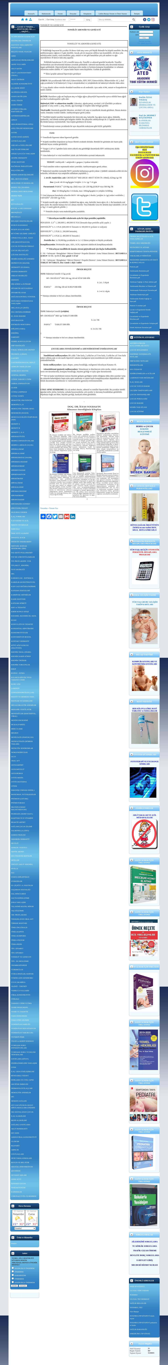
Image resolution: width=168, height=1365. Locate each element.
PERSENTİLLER (136, 365)
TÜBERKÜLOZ (17, 970)
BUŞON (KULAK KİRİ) (20, 229)
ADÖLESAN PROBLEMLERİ (22, 60)
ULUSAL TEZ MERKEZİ (139, 1299)
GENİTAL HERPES (18, 375)
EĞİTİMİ (144, 434)
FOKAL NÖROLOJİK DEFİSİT (23, 350)
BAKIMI (144, 429)
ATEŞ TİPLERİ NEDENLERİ (22, 128)
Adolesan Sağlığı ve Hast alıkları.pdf (143, 282)
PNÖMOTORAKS (18, 803)
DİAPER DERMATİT (19, 271)
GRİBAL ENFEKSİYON (20, 383)
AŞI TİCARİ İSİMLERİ (20, 149)
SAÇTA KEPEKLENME (20, 898)
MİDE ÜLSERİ (16, 729)
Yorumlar (44, 508)
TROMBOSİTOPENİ (19, 965)
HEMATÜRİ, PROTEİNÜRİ (21, 400)
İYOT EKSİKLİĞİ (18, 569)
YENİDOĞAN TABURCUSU (22, 1033)
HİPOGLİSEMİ (17, 483)
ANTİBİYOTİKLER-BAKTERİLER (19, 110)
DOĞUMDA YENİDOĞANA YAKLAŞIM (22, 302)
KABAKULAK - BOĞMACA (22, 578)
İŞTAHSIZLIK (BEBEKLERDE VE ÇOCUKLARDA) (147, 105)
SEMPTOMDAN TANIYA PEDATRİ (143, 251)
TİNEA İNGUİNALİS (19, 927)
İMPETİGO (15, 529)
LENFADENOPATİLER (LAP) (22, 692)
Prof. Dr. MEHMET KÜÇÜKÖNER (147, 116)
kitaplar (14, 1243)
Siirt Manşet (134, 1312)
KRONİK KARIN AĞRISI (21, 656)
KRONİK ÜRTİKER (18, 660)
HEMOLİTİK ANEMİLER (21, 1093)
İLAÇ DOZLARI (136, 382)
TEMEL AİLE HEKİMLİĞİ (140, 243)
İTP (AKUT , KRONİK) (20, 565)
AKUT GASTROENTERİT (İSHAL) (21, 74)
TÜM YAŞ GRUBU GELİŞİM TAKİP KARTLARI (145, 603)
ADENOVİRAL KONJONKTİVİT (24, 1137)
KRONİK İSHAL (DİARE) (21, 652)
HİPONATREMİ (17, 495)
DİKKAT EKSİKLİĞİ (19, 276)
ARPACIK (15, 1150)
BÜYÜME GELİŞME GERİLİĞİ (23, 233)
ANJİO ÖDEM (16, 105)
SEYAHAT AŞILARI (19, 1175)
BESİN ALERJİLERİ (19, 1120)
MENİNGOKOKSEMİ (19, 720)
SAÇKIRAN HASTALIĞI (20, 890)
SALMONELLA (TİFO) (20, 831)
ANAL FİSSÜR (17, 100)
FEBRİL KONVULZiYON (21, 341)
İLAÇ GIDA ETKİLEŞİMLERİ (22, 1071)
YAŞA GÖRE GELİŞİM (20, 1020)
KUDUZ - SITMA (18, 673)
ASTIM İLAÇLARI (18, 141)
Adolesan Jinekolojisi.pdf (139, 294)
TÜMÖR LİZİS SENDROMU (22, 978)
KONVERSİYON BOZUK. (21, 637)
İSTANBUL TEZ (136, 1307)
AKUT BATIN (16, 69)
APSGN (14, 120)
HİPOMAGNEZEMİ (18, 491)
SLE (12, 873)
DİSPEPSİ (15, 280)
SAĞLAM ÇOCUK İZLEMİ (21, 826)
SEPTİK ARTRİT (17, 852)
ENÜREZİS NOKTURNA (21, 324)
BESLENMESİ (145, 431)
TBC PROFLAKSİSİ (19, 915)
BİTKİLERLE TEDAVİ (20, 1076)
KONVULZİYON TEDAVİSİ (22, 624)
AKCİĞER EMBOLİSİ (19, 1084)
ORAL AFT (15, 761)
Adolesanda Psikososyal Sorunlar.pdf (143, 290)
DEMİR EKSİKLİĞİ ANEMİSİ (22, 259)
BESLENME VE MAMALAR (22, 183)
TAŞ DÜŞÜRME (17, 911)
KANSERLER (16, 1192)
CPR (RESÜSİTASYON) (20, 242)
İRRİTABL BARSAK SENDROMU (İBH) (19, 547)
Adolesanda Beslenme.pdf (139, 271)
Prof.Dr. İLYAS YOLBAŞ (145, 98)
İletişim (137, 14)
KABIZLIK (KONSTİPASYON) (23, 582)
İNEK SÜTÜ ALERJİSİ (20, 533)
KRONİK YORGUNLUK (20, 665)
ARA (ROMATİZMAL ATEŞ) (22, 124)
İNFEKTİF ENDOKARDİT (21, 542)
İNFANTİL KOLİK (18, 538)
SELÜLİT (15, 843)
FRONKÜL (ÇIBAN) (19, 354)
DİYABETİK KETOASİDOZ (22, 288)
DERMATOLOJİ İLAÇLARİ (21, 1088)
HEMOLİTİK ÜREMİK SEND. (22, 409)
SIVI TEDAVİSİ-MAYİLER (21, 856)
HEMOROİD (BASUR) (20, 413)
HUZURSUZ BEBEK (19, 512)
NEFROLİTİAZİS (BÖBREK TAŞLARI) (22, 742)
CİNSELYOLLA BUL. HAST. (22, 238)
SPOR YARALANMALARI (21, 1158)
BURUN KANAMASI (19, 225)
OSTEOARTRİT (17, 765)
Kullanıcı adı (134, 32)
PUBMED (133, 1295)
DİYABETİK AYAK (18, 293)
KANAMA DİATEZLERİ (20, 590)
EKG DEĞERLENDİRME (21, 312)
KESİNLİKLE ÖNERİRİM (23, 1268)
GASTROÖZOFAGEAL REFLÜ (23, 362)
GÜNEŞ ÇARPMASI (19, 392)
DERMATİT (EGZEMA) (20, 267)
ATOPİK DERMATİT (19, 158)
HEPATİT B (15, 428)
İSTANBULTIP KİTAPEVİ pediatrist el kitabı (143, 1324)
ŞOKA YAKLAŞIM (18, 902)
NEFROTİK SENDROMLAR (22, 748)
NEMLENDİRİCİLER (19, 752)
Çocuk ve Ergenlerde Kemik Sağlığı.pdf (140, 311)
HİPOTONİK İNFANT (19, 508)
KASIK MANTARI (18, 599)
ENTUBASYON (17, 320)
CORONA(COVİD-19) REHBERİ (23, 1196)
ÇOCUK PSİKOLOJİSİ (138, 399)
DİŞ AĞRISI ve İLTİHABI (21, 284)
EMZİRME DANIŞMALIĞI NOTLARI (140, 355)
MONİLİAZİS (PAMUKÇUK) (22, 737)
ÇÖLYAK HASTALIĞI (19, 255)
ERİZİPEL (15, 333)
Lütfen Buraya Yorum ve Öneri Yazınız (113, 14)
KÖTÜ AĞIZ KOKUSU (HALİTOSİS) (20, 646)
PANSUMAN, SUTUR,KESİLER (23, 794)
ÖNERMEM (18, 1279)
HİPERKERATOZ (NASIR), (21, 457)
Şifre (137, 35)
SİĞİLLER (15, 860)
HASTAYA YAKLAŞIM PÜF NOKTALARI (22, 46)
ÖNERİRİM (17, 1272)
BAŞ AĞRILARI (17, 170)
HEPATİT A (15, 424)
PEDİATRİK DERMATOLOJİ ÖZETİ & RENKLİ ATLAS (144, 261)
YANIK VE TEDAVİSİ (19, 1012)
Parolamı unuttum (145, 41)
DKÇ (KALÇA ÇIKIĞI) (20, 308)
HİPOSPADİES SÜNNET (20, 504)
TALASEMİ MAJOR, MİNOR (22, 906)
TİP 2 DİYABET (17, 953)
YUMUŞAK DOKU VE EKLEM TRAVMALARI (23, 1053)
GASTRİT (15, 358)
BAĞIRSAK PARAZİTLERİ (21, 166)
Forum (60, 14)
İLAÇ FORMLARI (18, 516)
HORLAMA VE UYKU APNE (22, 1080)
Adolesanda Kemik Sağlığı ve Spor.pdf (141, 300)
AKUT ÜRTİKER (17, 79)
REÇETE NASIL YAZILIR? (21, 52)
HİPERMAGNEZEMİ (19, 462)
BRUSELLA (16, 217)
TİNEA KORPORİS (18, 936)
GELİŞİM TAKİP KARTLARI (141, 390)
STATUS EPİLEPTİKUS (20, 877)
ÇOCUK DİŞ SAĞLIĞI (20, 250)
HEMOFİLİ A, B (17, 405)
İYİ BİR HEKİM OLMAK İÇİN (23, 36)
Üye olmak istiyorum (145, 43)
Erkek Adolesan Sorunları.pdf (140, 327)
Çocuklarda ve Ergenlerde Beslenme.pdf (139, 276)
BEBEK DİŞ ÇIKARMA (20, 187)
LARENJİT (15, 688)
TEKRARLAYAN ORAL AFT (22, 919)
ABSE (13, 56)
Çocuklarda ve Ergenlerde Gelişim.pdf (144, 323)
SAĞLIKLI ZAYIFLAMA (20, 1125)
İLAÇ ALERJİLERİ (18, 1116)
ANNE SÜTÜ (16, 1179)
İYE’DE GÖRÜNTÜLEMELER (23, 557)
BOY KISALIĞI (17, 204)
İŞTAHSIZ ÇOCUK (18, 1183)
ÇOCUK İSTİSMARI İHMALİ (22, 246)
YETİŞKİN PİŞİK (17, 1037)
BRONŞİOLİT (16, 212)
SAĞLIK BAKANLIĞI (138, 1329)
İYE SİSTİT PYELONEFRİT (22, 553)
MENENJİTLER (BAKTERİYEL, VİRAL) (23, 715)
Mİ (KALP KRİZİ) (18, 725)
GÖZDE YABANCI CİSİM (21, 379)
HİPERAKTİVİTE (18, 436)
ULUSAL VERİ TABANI (139, 1290)
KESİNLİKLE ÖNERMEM (23, 1282)
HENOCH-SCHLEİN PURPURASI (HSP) (24, 418)
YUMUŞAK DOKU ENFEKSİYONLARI (19, 1046)
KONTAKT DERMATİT (20, 641)
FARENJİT (15, 337)
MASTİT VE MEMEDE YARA (22, 697)
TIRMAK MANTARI (19, 923)
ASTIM (14, 133)
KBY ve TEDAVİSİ (18, 607)
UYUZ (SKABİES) (18, 982)
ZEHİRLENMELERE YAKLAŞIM (24, 1063)
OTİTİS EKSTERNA (19, 782)
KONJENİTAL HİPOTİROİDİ (22, 628)
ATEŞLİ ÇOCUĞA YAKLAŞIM (23, 154)
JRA (12, 574)
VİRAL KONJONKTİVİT (20, 995)
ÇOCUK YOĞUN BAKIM (140, 386)
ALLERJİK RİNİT (18, 88)
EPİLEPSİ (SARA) (18, 329)
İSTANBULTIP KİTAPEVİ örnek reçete (142, 1317)
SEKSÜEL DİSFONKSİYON (22, 1167)
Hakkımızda (46, 14)
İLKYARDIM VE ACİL (20, 521)
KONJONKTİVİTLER (19, 633)
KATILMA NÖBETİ (18, 603)
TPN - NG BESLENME (20, 961)
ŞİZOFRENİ (15, 1171)
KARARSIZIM (19, 1275)
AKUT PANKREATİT (19, 1129)
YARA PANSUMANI (19, 1016)
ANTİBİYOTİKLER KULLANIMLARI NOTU (139, 344)
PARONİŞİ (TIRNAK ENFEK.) (22, 790)
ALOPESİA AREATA (19, 92)
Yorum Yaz (53, 508)
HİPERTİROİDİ (17, 479)
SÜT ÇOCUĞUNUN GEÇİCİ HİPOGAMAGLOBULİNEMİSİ (23, 1106)
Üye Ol (41, 19)
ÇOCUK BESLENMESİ (139, 350)
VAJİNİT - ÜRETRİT (19, 986)
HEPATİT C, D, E (17, 432)
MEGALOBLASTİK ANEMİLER (23, 705)
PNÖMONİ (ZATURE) (19, 799)
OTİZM (14, 786)
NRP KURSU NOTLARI (139, 361)
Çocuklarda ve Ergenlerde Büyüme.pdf (139, 317)
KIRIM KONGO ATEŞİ (20, 612)
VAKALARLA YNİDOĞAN (140, 256)
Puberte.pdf (134, 267)
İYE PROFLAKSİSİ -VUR (21, 561)
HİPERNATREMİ (17, 466)
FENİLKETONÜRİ (18, 1188)
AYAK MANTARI (18, 162)
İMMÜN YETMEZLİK (19, 525)
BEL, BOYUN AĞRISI (19, 179)
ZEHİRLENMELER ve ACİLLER (142, 373)
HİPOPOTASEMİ (17, 500)
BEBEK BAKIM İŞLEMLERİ (22, 175)
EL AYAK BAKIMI (18, 316)
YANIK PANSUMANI (19, 1007)
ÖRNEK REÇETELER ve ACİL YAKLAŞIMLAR (142, 237)
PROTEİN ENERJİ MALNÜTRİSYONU (19, 808)
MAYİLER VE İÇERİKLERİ (21, 701)
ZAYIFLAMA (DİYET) (20, 1059)
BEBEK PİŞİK (16, 196)
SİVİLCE (14, 869)
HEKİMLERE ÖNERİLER (21, 41)
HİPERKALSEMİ (17, 453)
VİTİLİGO (15, 999)
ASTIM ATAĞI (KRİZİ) (20, 137)
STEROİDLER (16, 881)
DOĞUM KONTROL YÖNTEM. (23, 297)
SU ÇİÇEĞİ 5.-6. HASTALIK (22, 885)
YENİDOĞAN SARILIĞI (20, 1024)
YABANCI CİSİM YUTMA (21, 1003)
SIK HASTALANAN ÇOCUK (22, 1112)
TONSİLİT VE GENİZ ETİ (21, 957)
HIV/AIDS (15, 1133)
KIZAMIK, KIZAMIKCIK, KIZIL (23, 616)
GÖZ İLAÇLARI (17, 1154)
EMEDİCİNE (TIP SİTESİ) (140, 1334)
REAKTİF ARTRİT (18, 822)
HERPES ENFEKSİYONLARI (22, 441)
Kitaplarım (87, 14)
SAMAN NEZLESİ (18, 835)
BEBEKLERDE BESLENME (22, 191)
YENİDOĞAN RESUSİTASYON (23, 1028)
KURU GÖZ (16, 684)
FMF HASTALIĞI (18, 345)
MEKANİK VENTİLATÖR (21, 709)
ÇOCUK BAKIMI (136, 403)
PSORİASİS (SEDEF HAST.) (22, 814)
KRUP (13, 669)
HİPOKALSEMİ (17, 487)
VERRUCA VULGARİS (20, 991)
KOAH (13, 620)
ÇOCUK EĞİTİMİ (137, 411)
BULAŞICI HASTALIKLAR (21, 221)
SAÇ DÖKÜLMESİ (18, 894)
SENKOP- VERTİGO (19, 848)
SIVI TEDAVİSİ (136, 369)
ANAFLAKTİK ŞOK (19, 96)
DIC (12, 1097)
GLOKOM (15, 1141)
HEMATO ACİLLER (19, 1101)
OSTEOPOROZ (17, 773)
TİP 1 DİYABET (17, 948)
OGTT (13, 757)
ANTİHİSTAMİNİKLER (20, 116)
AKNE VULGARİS (18, 64)
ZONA (13, 1067)
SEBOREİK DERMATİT (20, 839)
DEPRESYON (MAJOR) (20, 263)
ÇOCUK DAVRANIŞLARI (140, 394)
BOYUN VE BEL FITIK (20, 1162)
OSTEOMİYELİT (17, 769)
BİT (12, 200)
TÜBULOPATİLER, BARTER (22, 974)
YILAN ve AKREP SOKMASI (22, 1041)
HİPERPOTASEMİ (18, 470)
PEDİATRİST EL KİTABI (139, 247)
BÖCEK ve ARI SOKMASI (21, 208)
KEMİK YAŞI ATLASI (138, 407)
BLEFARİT (15, 1146)
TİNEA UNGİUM (17, 940)
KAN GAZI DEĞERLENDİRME (23, 586)
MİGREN (14, 733)
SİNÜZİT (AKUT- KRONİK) (22, 864)
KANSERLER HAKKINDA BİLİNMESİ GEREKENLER (145, 124)
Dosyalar (73, 14)
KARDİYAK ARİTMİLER (21, 595)
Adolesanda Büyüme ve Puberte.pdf (143, 286)
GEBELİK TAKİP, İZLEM (21, 367)
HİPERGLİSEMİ (17, 449)
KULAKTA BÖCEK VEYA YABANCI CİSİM (21, 678)
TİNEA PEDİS (16, 944)
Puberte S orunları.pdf (138, 306)
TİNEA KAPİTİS (17, 932)
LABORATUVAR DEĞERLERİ (142, 378)
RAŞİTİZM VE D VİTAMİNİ (22, 818)
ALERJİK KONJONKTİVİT (21, 84)
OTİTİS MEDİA (17, 778)
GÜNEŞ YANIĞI (17, 396)
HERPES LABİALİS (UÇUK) (22, 445)
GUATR (14, 388)
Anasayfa (31, 14)
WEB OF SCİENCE (137, 1286)
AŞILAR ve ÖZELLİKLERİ (21, 145)
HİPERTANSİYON (18, 474)
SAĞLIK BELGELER (138, 1303)
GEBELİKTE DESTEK (19, 371)
